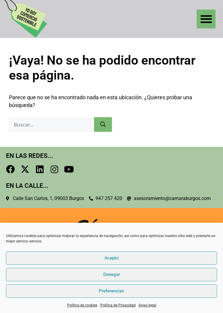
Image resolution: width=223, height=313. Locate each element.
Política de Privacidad (118, 305)
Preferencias (111, 291)
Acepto (111, 258)
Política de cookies (82, 305)
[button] (206, 19)
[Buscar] (103, 124)
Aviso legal (147, 305)
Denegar (111, 274)
